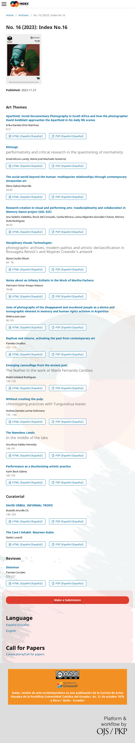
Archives (23, 15)
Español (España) (17, 625)
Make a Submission (67, 600)
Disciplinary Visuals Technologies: (67, 247)
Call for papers (34, 654)
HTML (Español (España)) (27, 136)
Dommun (12, 567)
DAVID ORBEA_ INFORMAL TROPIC (29, 505)
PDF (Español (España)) (69, 136)
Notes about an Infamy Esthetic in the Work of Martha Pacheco (50, 280)
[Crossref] (67, 685)
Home (9, 15)
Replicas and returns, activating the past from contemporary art (50, 338)
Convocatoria (14, 654)
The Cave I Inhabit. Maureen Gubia (30, 532)
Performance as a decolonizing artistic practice (38, 466)
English (11, 631)
